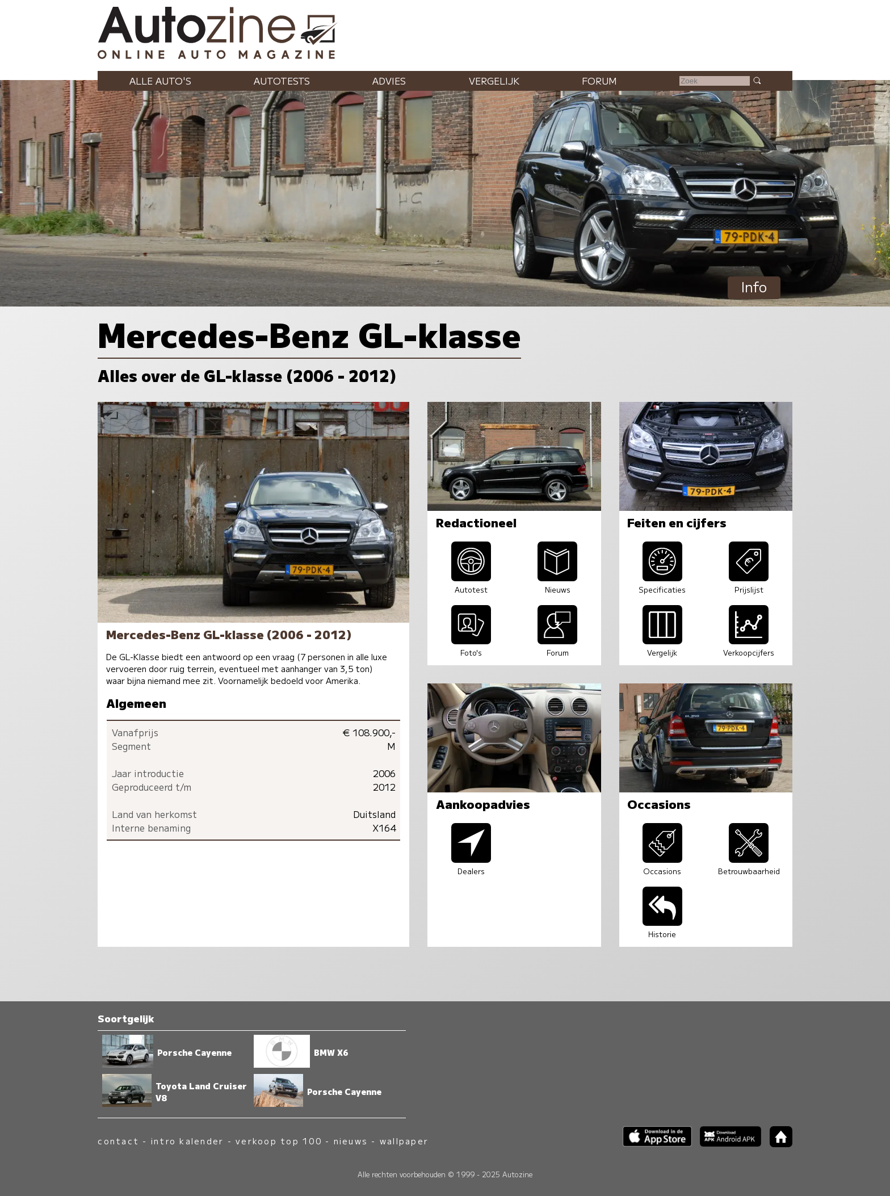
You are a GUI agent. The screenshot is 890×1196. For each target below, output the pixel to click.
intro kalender (187, 1141)
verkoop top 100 (279, 1141)
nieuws (351, 1141)
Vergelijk (494, 80)
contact (118, 1141)
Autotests (282, 80)
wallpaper (404, 1141)
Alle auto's (160, 80)
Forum (599, 80)
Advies (389, 80)
